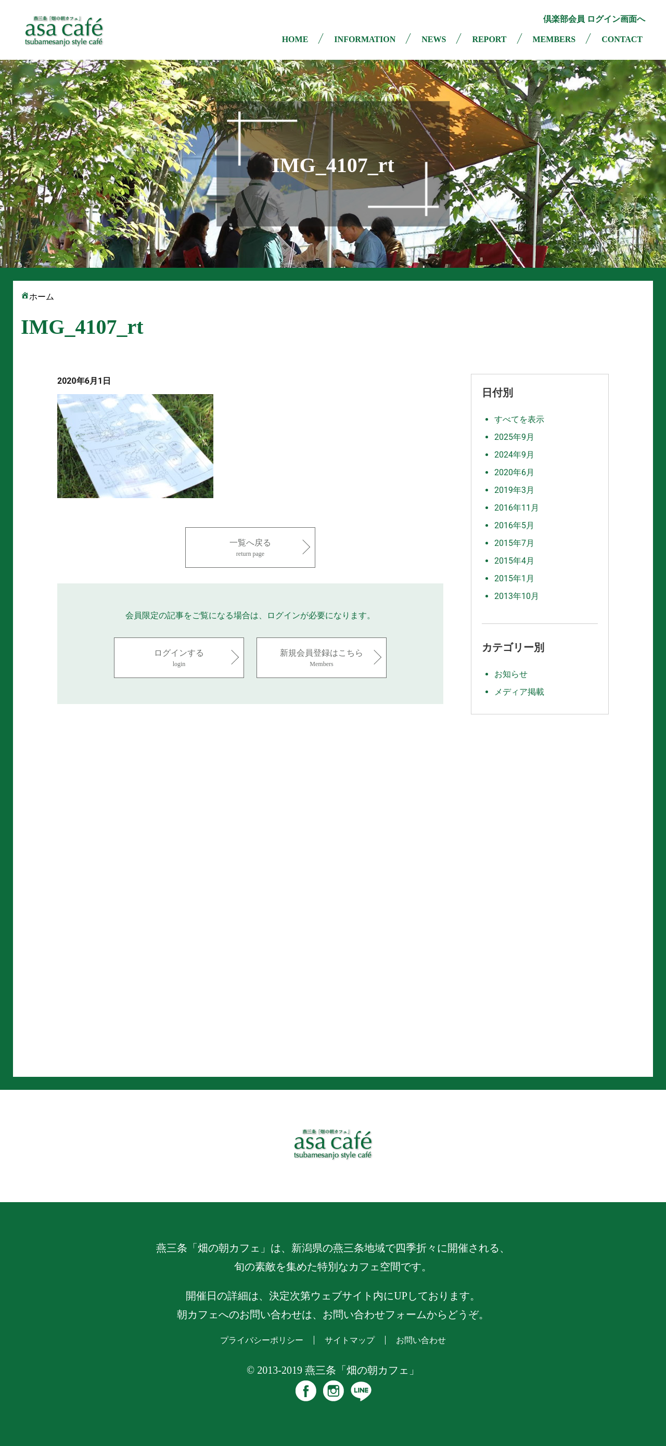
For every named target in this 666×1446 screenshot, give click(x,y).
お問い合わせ (421, 1340)
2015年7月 (514, 543)
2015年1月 (514, 578)
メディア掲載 (519, 692)
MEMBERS (554, 39)
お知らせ (511, 674)
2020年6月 (514, 472)
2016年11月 (516, 508)
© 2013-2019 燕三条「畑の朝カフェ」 (333, 1370)
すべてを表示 (519, 419)
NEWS (433, 39)
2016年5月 (514, 525)
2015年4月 (514, 561)
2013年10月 (516, 596)
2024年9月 (514, 455)
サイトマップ (350, 1340)
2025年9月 (514, 437)
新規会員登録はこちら (321, 658)
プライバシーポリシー (261, 1340)
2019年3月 (514, 490)
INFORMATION (364, 39)
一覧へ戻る (250, 548)
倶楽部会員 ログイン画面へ (594, 19)
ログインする (179, 658)
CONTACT (622, 39)
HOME (295, 39)
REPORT (489, 39)
